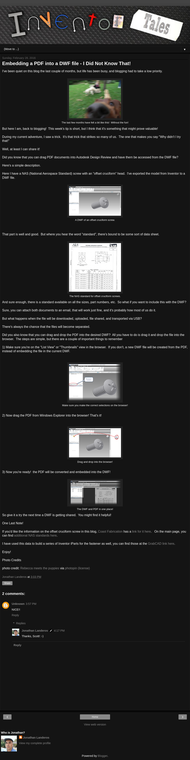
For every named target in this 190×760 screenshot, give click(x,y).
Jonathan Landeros (35, 630)
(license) (84, 568)
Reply (15, 615)
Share (7, 583)
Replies (21, 623)
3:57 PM (31, 603)
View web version (95, 724)
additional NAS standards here (35, 535)
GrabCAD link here (161, 543)
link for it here (141, 531)
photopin (71, 568)
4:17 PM (59, 630)
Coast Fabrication (110, 531)
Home (95, 717)
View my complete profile (35, 743)
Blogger (102, 755)
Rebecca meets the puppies (39, 568)
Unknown (18, 603)
